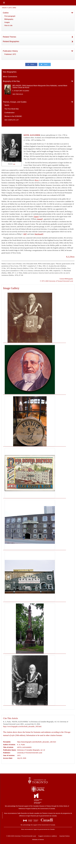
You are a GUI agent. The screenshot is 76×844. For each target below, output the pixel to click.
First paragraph (9, 16)
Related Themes (9, 37)
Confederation (9, 112)
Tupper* (36, 216)
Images (7, 22)
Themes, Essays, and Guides (14, 102)
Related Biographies (11, 41)
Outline (6, 13)
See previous (17, 94)
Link (14, 164)
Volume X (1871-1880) (9, 7)
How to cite (8, 25)
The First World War (11, 109)
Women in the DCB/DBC (13, 116)
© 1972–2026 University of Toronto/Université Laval (56, 281)
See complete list (11, 120)
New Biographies (10, 72)
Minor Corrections (10, 77)
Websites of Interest (38, 839)
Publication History (10, 51)
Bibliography (8, 19)
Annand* (40, 219)
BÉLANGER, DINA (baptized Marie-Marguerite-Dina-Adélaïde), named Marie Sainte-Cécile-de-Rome (39, 86)
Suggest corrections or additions (47, 836)
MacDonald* (39, 234)
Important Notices (64, 836)
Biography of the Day (11, 81)
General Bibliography (66, 279)
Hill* (25, 234)
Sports (6, 105)
